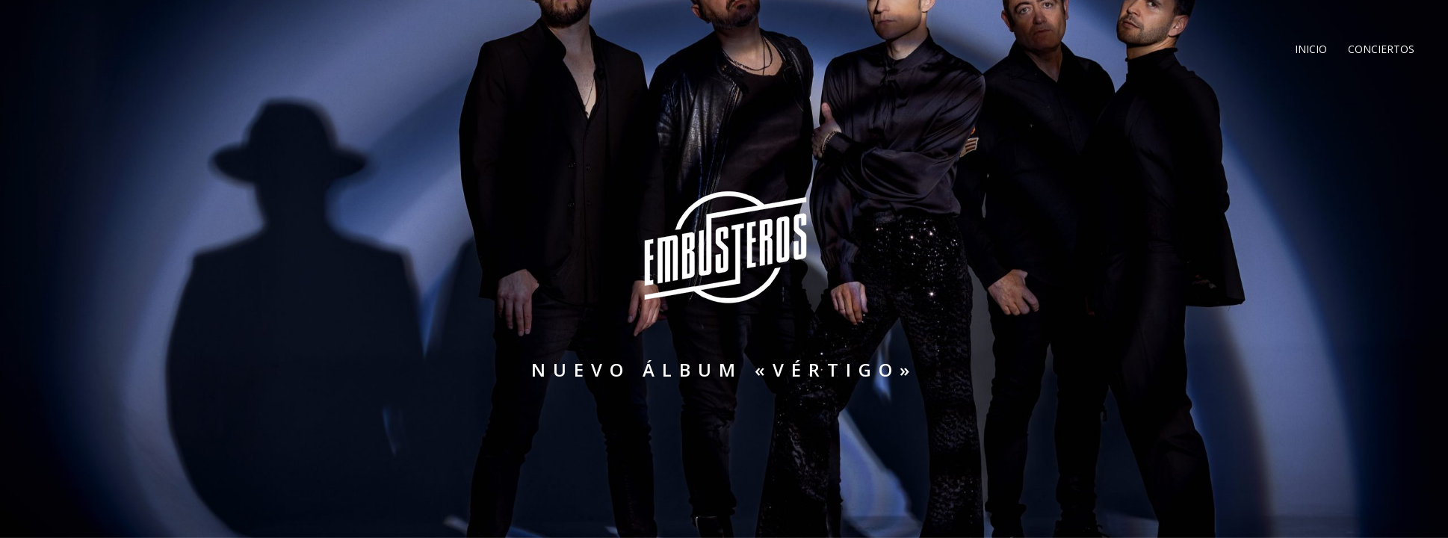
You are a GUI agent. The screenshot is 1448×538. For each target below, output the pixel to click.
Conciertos (1379, 49)
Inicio (1309, 49)
